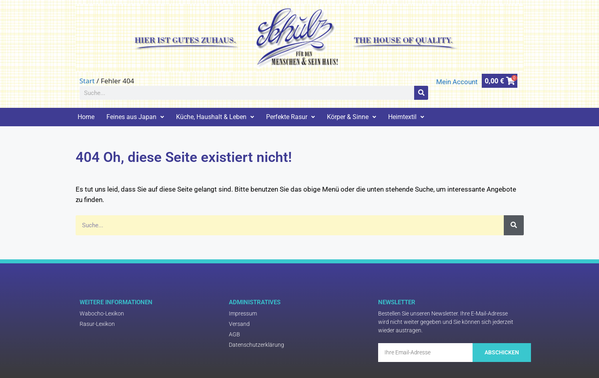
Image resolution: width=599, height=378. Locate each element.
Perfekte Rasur (290, 117)
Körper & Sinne (351, 117)
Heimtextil (406, 117)
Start (87, 80)
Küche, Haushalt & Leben (215, 117)
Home (86, 117)
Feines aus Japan (135, 117)
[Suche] (421, 93)
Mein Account (457, 82)
